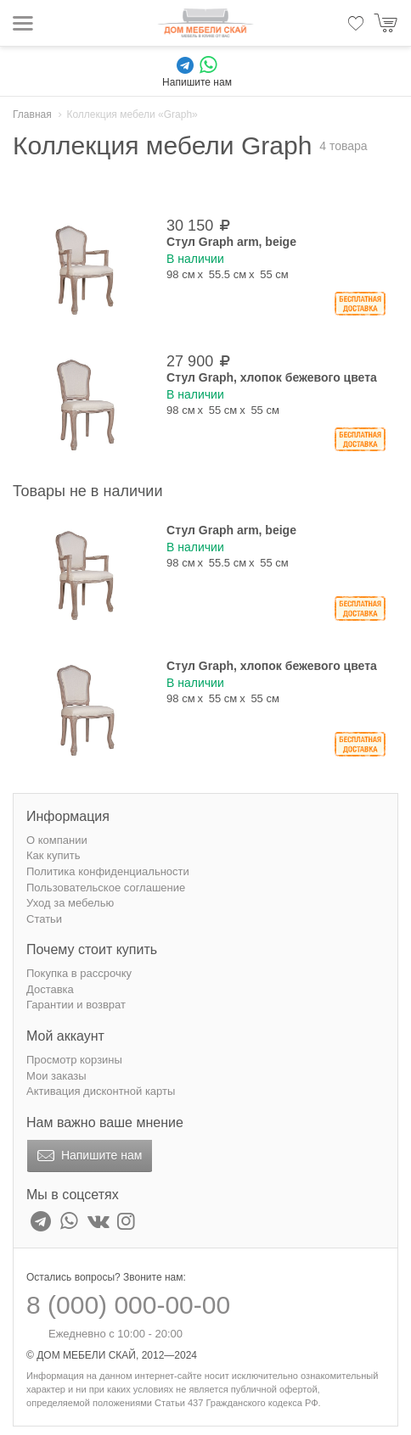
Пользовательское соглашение (105, 887)
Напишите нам (88, 1156)
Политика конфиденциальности (107, 871)
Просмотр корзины (74, 1059)
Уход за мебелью (70, 902)
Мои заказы (56, 1075)
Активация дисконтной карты (100, 1091)
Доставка (50, 989)
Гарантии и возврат (76, 1004)
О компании (56, 840)
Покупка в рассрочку (79, 973)
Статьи (44, 919)
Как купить (53, 855)
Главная (32, 114)
